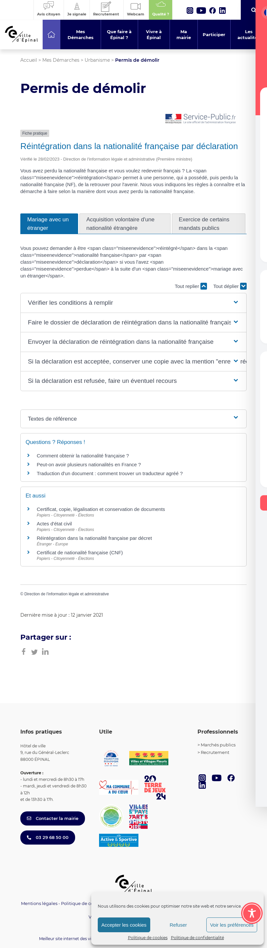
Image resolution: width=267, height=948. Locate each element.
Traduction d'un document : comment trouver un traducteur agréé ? (110, 473)
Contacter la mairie (52, 818)
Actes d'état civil (54, 523)
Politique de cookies (148, 937)
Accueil (28, 60)
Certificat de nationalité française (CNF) (80, 552)
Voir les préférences (232, 925)
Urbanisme (97, 60)
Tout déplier (230, 286)
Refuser (178, 925)
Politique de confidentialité (197, 937)
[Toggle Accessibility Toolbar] (252, 913)
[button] (133, 303)
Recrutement (215, 752)
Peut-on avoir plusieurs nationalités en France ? (89, 464)
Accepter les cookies (124, 925)
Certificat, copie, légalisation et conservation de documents (101, 509)
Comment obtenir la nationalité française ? (83, 455)
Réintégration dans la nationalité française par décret (94, 538)
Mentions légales (39, 903)
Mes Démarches (60, 60)
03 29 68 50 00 (48, 837)
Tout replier (191, 286)
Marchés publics (218, 744)
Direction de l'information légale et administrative (66, 594)
